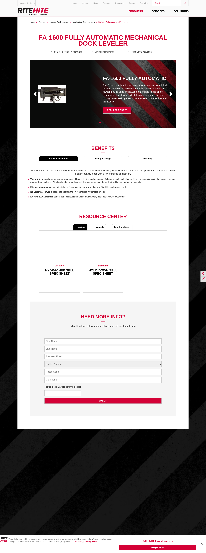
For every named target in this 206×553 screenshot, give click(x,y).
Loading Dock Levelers (59, 22)
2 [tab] (104, 123)
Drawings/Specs (122, 227)
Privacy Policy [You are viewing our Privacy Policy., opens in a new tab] (91, 541)
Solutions (181, 11)
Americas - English (27, 3)
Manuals (100, 227)
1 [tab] (100, 123)
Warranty (147, 159)
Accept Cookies (157, 548)
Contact (85, 3)
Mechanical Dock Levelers (84, 22)
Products (135, 11)
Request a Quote (117, 110)
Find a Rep (144, 3)
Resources (119, 3)
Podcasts (106, 3)
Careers (132, 3)
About (75, 3)
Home (32, 22)
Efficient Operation (58, 159)
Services (158, 11)
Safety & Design (103, 159)
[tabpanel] (103, 96)
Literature (80, 227)
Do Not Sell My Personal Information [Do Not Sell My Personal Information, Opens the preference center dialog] (158, 541)
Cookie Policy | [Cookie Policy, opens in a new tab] (78, 541)
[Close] (202, 544)
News (95, 3)
